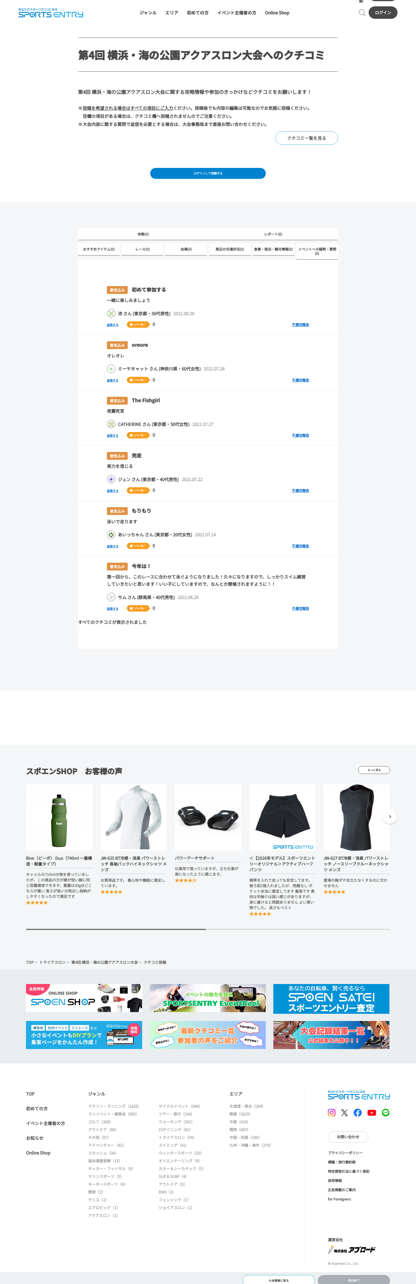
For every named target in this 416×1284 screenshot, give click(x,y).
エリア (171, 4)
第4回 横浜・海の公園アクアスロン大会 (104, 961)
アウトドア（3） (173, 1183)
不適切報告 (300, 323)
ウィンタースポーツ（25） (181, 1152)
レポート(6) (273, 231)
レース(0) (142, 247)
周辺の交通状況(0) (230, 247)
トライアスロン (52, 961)
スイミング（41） (174, 1144)
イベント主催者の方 (236, 4)
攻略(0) (143, 231)
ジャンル (148, 4)
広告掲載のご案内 (342, 1188)
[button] (390, 816)
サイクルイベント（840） (180, 1105)
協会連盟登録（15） (105, 1159)
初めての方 (198, 4)
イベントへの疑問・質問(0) (317, 249)
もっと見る (374, 768)
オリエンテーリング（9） (180, 1159)
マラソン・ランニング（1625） (114, 1105)
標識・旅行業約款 (342, 1160)
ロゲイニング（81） (176, 1128)
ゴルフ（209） (100, 1120)
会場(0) (186, 247)
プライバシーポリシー (345, 1151)
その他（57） (99, 1136)
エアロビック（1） (104, 1206)
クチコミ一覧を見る (306, 132)
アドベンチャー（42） (107, 1144)
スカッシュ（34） (103, 1152)
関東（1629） (240, 1113)
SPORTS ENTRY (359, 1093)
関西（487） (239, 1128)
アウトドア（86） (103, 1128)
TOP (30, 961)
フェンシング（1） (175, 1198)
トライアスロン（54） (177, 1136)
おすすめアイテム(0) (99, 247)
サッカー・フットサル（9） (111, 1167)
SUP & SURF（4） (174, 1175)
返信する (115, 323)
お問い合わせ (348, 1135)
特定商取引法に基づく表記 (348, 1170)
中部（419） (239, 1120)
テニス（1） (98, 1198)
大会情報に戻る (278, 1274)
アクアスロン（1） (104, 1214)
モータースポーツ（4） (107, 1183)
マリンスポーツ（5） (106, 1175)
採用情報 (335, 1179)
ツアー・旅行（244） (176, 1113)
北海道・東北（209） (247, 1105)
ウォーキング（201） (177, 1120)
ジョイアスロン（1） (176, 1206)
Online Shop (277, 4)
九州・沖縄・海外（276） (251, 1144)
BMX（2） (167, 1191)
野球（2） (96, 1191)
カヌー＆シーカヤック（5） (182, 1167)
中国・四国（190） (245, 1136)
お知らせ (34, 1137)
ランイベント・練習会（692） (113, 1113)
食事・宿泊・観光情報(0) (273, 247)
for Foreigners (339, 1197)
